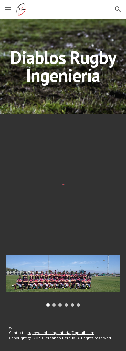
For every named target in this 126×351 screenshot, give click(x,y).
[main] (63, 66)
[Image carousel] (63, 280)
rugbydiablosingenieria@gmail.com (61, 332)
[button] (8, 9)
